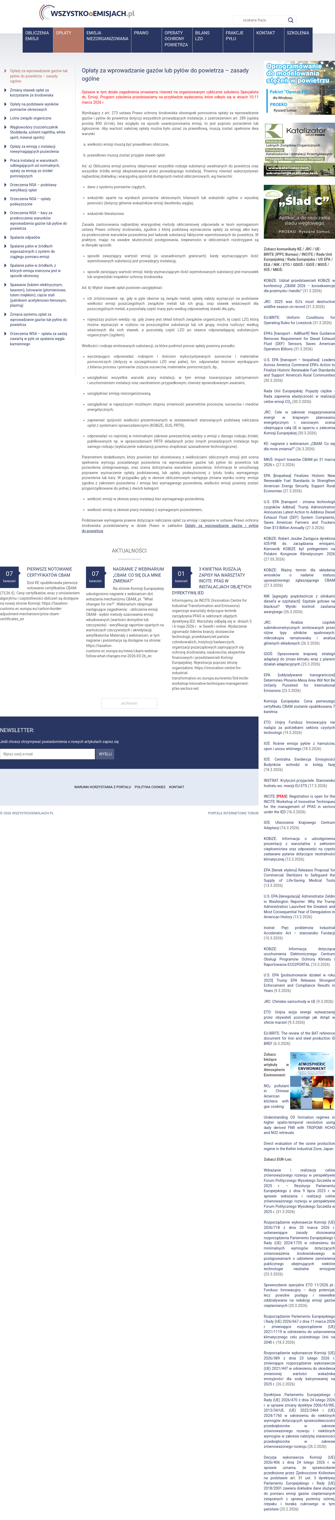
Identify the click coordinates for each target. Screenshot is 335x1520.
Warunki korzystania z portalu (102, 787)
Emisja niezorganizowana (107, 35)
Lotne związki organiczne (30, 118)
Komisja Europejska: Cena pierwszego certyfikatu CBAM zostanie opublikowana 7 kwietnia (299, 706)
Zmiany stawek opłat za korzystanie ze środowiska (31, 93)
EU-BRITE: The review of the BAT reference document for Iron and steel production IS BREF (299, 1038)
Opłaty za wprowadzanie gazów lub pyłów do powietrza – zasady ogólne (39, 76)
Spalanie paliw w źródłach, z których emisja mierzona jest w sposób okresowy (35, 270)
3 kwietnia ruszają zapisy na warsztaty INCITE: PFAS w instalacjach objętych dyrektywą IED (211, 581)
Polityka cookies (150, 787)
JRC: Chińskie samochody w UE (289, 1001)
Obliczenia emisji (37, 35)
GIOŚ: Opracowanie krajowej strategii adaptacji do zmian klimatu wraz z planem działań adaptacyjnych (299, 659)
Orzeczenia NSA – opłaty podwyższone (30, 201)
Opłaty (63, 32)
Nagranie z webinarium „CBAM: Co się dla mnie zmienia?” (138, 575)
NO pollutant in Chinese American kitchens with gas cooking (276, 1096)
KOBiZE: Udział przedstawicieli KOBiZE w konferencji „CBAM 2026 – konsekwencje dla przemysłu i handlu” (299, 285)
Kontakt (265, 32)
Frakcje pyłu (234, 35)
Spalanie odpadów (25, 237)
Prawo (141, 32)
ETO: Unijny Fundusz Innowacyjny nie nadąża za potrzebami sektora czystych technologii (299, 727)
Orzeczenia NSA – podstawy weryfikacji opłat (33, 187)
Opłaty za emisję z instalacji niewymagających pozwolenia (34, 149)
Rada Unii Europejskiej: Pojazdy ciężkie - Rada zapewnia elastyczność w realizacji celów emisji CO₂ (299, 396)
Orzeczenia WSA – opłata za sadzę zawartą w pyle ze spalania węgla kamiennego (38, 339)
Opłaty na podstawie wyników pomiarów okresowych (34, 107)
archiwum (129, 703)
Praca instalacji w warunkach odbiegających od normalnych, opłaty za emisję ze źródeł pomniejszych (35, 168)
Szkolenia (298, 32)
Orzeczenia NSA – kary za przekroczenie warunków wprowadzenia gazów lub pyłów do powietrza (38, 221)
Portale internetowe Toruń (233, 813)
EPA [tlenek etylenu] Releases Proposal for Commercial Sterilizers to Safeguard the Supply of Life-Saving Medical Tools (299, 875)
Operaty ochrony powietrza (176, 38)
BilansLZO (202, 35)
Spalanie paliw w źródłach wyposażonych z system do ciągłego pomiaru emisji (32, 251)
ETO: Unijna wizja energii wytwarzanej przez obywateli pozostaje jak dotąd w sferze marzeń (299, 1017)
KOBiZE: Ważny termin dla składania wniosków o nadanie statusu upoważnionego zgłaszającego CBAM (299, 575)
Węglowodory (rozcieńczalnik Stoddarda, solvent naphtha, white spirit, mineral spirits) (37, 132)
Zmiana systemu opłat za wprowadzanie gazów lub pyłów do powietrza (38, 319)
